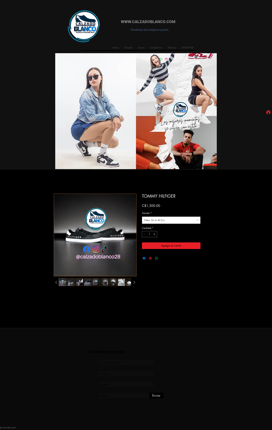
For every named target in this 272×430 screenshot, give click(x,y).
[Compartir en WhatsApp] (157, 258)
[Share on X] (163, 258)
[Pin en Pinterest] (150, 258)
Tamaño (147, 213)
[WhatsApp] (161, 59)
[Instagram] (166, 59)
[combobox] (171, 220)
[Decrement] (144, 234)
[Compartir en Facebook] (144, 258)
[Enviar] (156, 395)
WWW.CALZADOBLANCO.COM (148, 21)
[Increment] (154, 234)
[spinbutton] (149, 234)
